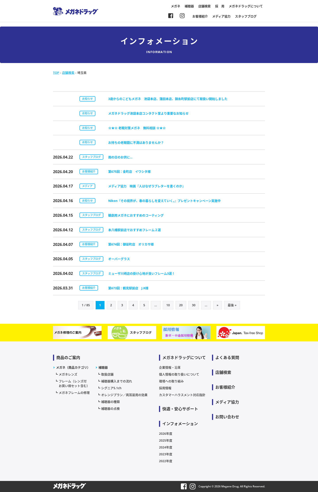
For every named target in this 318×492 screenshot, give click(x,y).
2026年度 (165, 433)
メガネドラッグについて (246, 6)
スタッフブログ (246, 16)
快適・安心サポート (180, 409)
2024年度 (165, 447)
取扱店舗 (107, 374)
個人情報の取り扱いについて (179, 374)
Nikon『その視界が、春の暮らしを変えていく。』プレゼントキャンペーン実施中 (164, 201)
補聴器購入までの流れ (116, 381)
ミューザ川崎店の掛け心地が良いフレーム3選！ (141, 273)
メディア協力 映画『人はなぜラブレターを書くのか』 (146, 186)
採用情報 (165, 388)
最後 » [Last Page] (232, 305)
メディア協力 (221, 16)
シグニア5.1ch (111, 388)
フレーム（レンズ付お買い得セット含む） (74, 383)
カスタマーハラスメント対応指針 (182, 395)
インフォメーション (180, 423)
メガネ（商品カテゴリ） (73, 367)
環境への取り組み (171, 381)
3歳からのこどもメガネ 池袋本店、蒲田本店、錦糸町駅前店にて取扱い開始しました (167, 99)
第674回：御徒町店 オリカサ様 (131, 244)
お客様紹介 (200, 16)
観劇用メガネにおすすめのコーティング (136, 215)
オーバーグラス (119, 259)
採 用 (219, 6)
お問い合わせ (227, 416)
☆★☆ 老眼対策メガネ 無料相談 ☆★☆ (137, 128)
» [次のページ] (217, 305)
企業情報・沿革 (170, 367)
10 (168, 305)
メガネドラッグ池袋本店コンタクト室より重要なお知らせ (148, 113)
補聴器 (189, 6)
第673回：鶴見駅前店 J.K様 (128, 288)
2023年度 (165, 454)
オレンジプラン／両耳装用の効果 (124, 395)
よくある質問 (227, 357)
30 (193, 305)
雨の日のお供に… (120, 157)
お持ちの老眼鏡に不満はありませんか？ (136, 142)
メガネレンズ (68, 374)
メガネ (175, 6)
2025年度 (165, 440)
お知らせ (87, 99)
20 (181, 305)
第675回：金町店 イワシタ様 (129, 171)
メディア (87, 186)
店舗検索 (204, 6)
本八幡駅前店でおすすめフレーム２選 (134, 230)
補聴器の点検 (110, 408)
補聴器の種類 (110, 402)
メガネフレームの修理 (74, 393)
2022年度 (165, 461)
